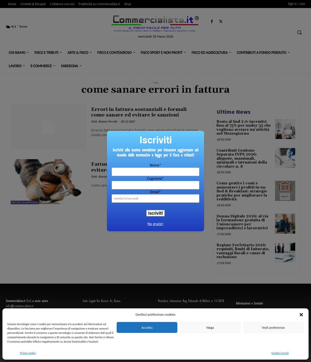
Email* (155, 191)
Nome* (155, 165)
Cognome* (155, 178)
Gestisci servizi (280, 353)
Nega (210, 327)
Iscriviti (155, 213)
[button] (301, 314)
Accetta (146, 327)
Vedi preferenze (273, 327)
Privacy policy (28, 353)
